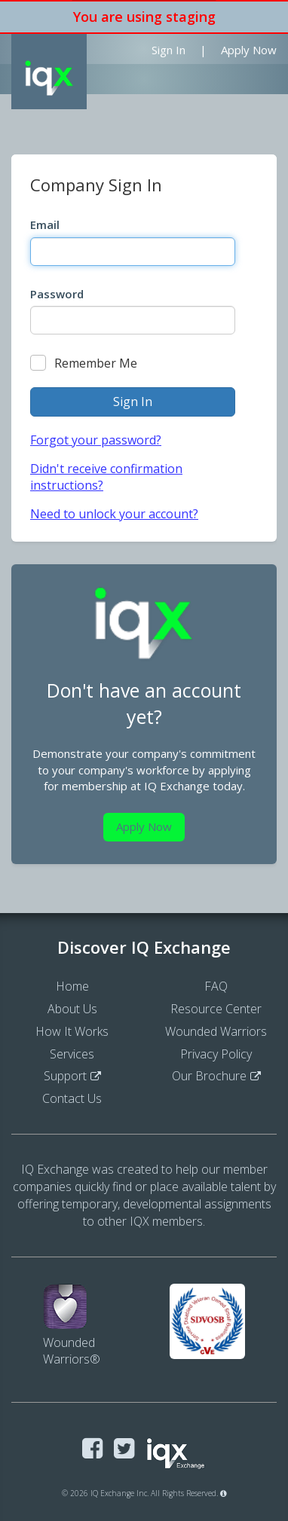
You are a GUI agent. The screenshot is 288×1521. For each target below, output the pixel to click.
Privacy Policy (216, 1054)
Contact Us (72, 1098)
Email (45, 224)
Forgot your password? (95, 440)
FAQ (216, 986)
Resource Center (216, 1008)
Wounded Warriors (216, 1031)
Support (65, 1075)
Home (72, 986)
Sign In (168, 49)
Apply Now (249, 49)
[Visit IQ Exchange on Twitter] (124, 1449)
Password (57, 293)
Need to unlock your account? (114, 513)
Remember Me (83, 363)
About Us (72, 1008)
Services (72, 1054)
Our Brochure (209, 1075)
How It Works (72, 1031)
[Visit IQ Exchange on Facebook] (92, 1449)
